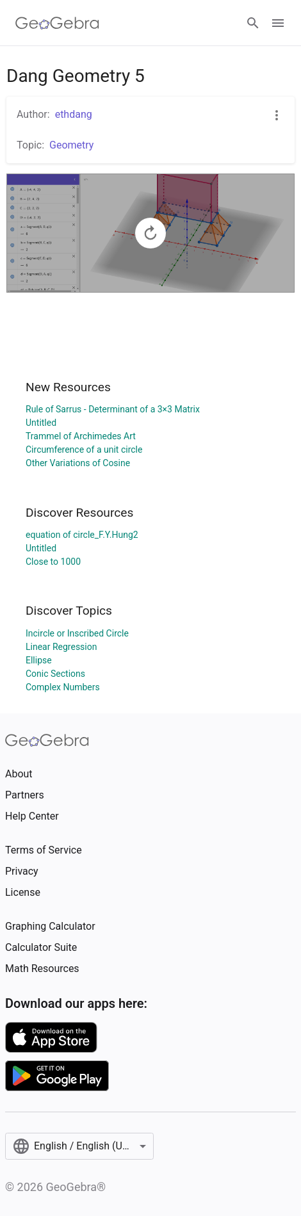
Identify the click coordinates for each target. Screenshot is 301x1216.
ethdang (73, 114)
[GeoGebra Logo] (57, 23)
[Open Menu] (278, 23)
